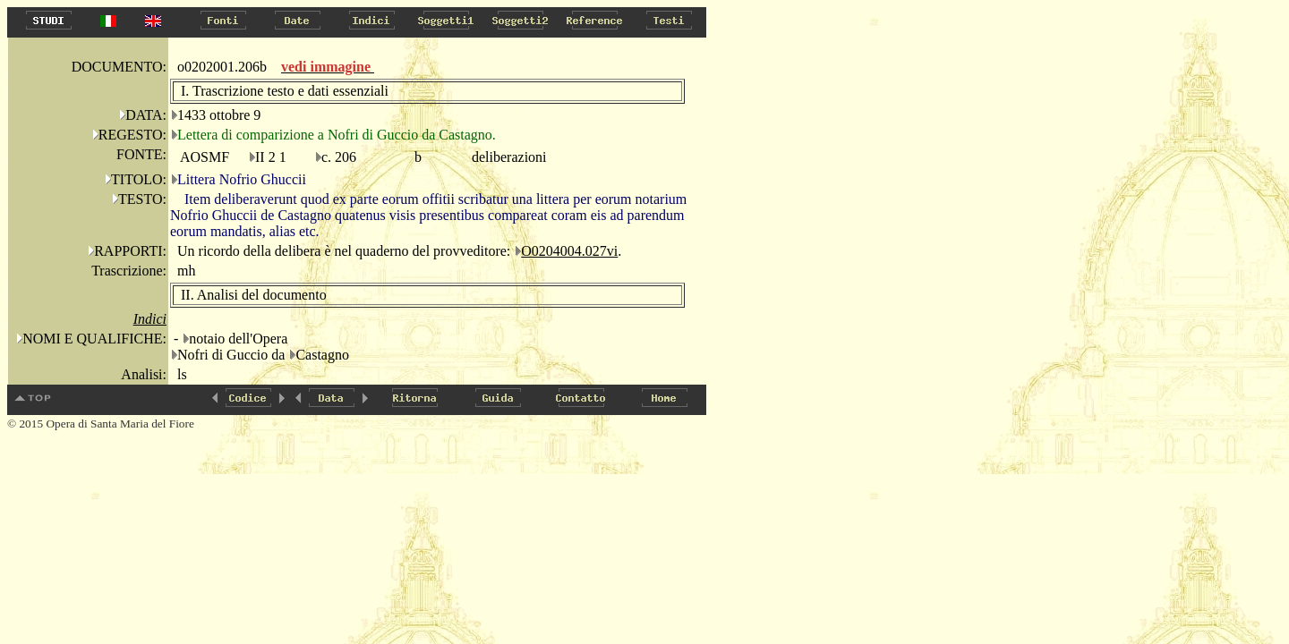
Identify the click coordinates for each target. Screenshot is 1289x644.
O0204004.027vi (569, 250)
